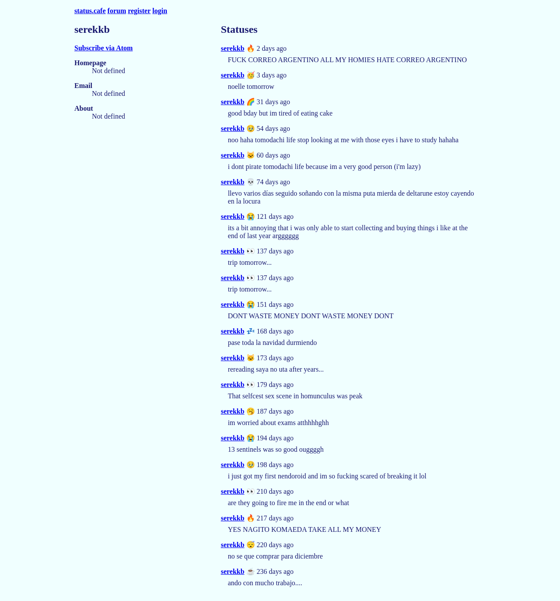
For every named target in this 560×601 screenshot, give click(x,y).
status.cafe (90, 10)
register (139, 10)
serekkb (233, 48)
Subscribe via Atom (103, 48)
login (159, 10)
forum (117, 10)
